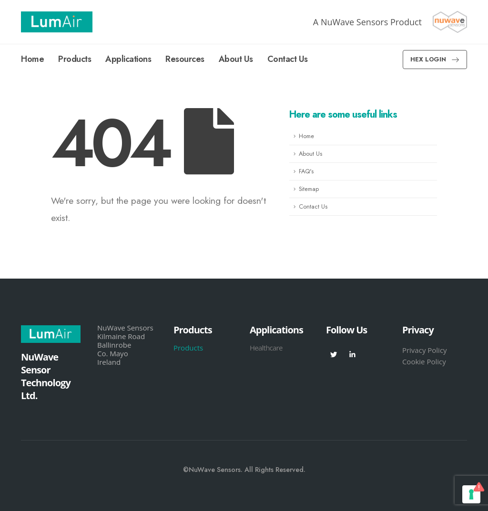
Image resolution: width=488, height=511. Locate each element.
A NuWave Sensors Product (367, 22)
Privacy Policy (424, 350)
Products (74, 59)
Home (32, 59)
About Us (236, 59)
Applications (128, 59)
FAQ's (306, 171)
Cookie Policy (424, 361)
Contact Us (287, 59)
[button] (435, 59)
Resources (184, 59)
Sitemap (309, 189)
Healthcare (266, 347)
